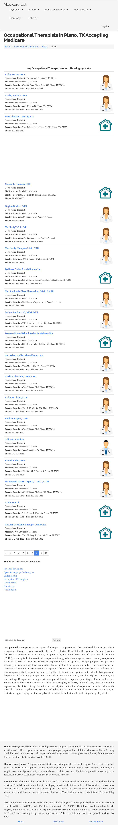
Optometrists (10, 582)
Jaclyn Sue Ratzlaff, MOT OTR (21, 312)
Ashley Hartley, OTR (16, 95)
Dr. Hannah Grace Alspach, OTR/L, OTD (27, 481)
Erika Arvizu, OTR (15, 74)
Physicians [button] (16, 9)
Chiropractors (10, 575)
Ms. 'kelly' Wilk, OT (15, 227)
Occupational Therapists (26, 46)
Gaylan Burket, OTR (16, 206)
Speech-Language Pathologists (19, 572)
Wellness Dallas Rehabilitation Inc (23, 269)
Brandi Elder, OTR (15, 460)
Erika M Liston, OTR (16, 397)
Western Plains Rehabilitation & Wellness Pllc (29, 333)
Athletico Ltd (12, 502)
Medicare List (15, 4)
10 (46, 553)
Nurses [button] (34, 9)
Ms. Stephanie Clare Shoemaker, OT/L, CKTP (29, 291)
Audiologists (10, 589)
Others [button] (33, 18)
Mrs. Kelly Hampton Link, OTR (22, 248)
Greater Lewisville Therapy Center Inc (25, 524)
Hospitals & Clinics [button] (56, 9)
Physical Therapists (13, 568)
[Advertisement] (59, 57)
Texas (44, 46)
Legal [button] (105, 26)
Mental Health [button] (82, 9)
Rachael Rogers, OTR (16, 418)
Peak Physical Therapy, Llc (19, 116)
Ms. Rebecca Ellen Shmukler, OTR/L (24, 355)
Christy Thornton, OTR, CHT (21, 376)
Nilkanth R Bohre (14, 439)
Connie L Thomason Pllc (18, 184)
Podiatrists (9, 586)
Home (8, 46)
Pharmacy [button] (16, 18)
